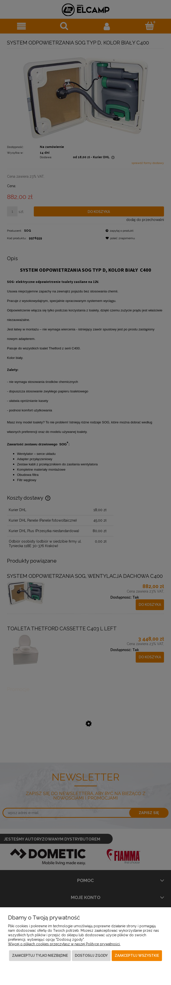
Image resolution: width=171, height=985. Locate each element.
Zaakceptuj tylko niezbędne (40, 956)
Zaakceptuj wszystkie (137, 956)
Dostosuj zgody (91, 956)
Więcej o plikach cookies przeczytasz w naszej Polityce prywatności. (64, 944)
